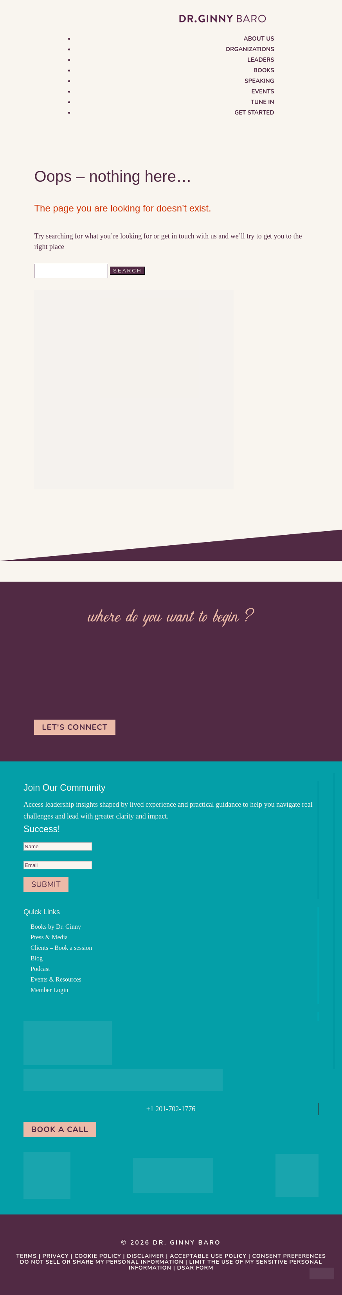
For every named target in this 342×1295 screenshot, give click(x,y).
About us (258, 39)
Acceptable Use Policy (208, 1256)
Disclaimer (145, 1256)
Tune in (262, 102)
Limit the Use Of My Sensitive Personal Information (225, 1265)
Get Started (254, 112)
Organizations (249, 49)
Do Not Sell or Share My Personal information (102, 1262)
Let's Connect (75, 727)
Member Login (49, 990)
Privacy (56, 1256)
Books (264, 70)
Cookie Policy (97, 1256)
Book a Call (59, 1129)
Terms (26, 1256)
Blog (37, 958)
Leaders (260, 60)
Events (263, 91)
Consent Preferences (289, 1256)
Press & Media (49, 937)
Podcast (40, 968)
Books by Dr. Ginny (56, 926)
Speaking (259, 81)
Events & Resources (56, 979)
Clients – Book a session (61, 947)
